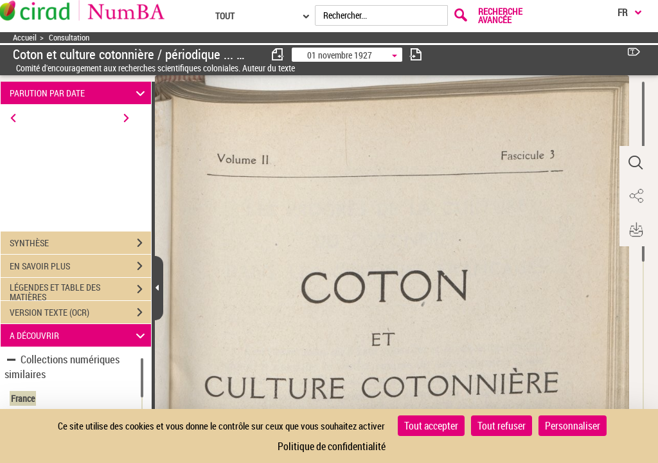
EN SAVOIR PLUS (80, 266)
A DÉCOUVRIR (79, 335)
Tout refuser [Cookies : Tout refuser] (501, 426)
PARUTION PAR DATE (79, 93)
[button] (635, 162)
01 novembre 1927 (339, 55)
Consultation (69, 37)
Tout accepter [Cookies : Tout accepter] (431, 426)
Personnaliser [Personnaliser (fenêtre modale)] (572, 426)
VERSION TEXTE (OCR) (80, 313)
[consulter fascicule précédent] (278, 54)
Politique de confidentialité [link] (332, 446)
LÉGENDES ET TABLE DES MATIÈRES (80, 290)
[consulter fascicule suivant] (416, 54)
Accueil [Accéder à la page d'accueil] (25, 37)
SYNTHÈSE (80, 243)
